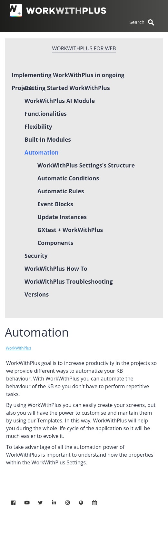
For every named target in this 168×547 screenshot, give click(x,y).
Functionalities (46, 113)
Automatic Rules (60, 191)
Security (36, 255)
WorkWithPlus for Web (84, 48)
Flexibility (38, 126)
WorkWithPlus (18, 348)
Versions (37, 294)
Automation (42, 152)
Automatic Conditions (68, 178)
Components (55, 243)
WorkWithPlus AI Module (60, 101)
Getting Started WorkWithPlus (67, 88)
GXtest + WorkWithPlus (70, 230)
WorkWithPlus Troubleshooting (69, 281)
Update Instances (62, 217)
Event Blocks (55, 204)
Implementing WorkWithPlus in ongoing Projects (68, 76)
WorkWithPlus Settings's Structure (86, 165)
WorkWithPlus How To (56, 268)
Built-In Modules (48, 139)
